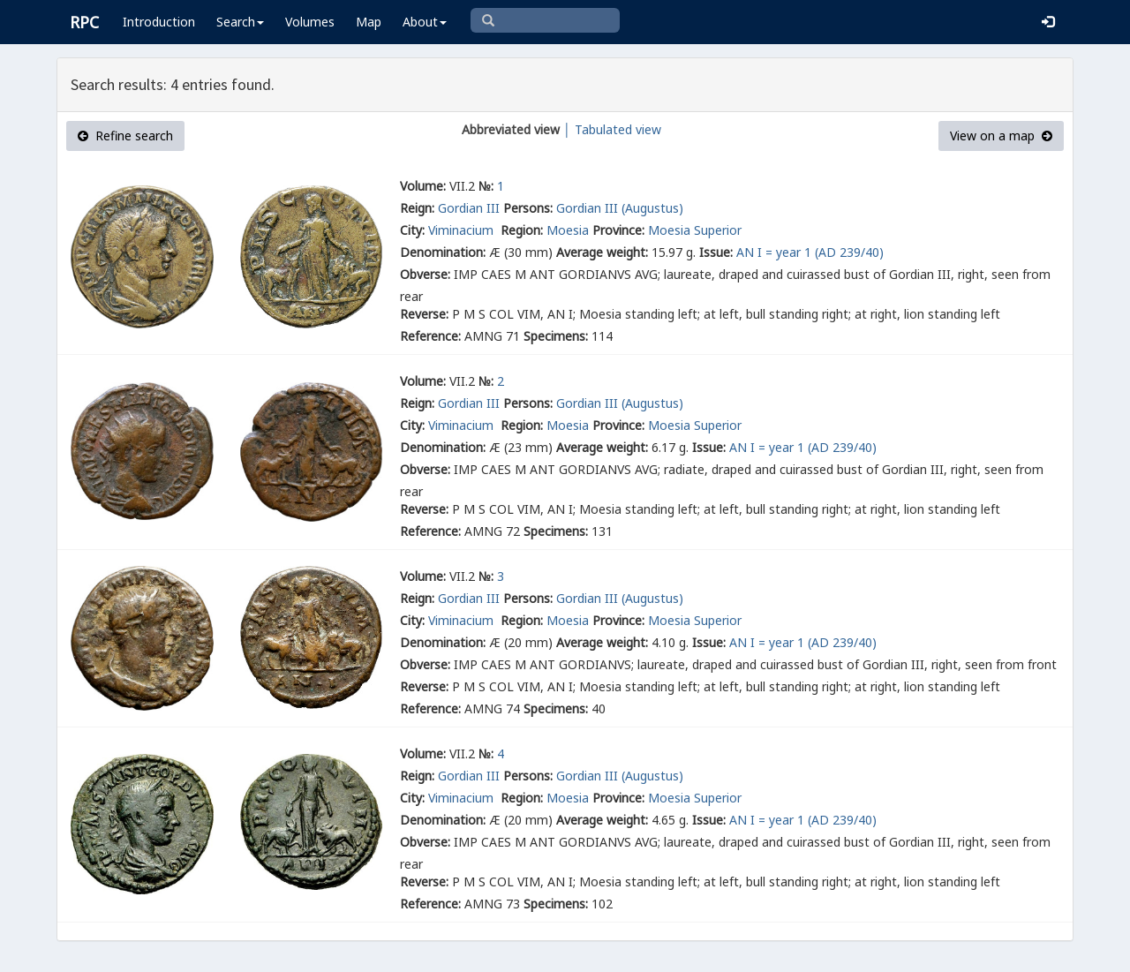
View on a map (1001, 135)
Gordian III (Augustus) (619, 208)
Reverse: (424, 313)
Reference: (430, 336)
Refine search (125, 135)
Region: (522, 230)
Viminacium (462, 230)
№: (485, 185)
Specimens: (556, 336)
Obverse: (425, 274)
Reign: (417, 208)
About (425, 21)
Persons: (528, 208)
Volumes (310, 21)
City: (412, 230)
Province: (618, 230)
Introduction (159, 21)
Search (240, 21)
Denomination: (443, 252)
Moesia (567, 230)
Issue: (716, 252)
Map (368, 21)
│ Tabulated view (610, 129)
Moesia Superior (695, 230)
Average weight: (602, 252)
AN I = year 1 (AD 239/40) (810, 252)
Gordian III (469, 208)
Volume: (423, 185)
